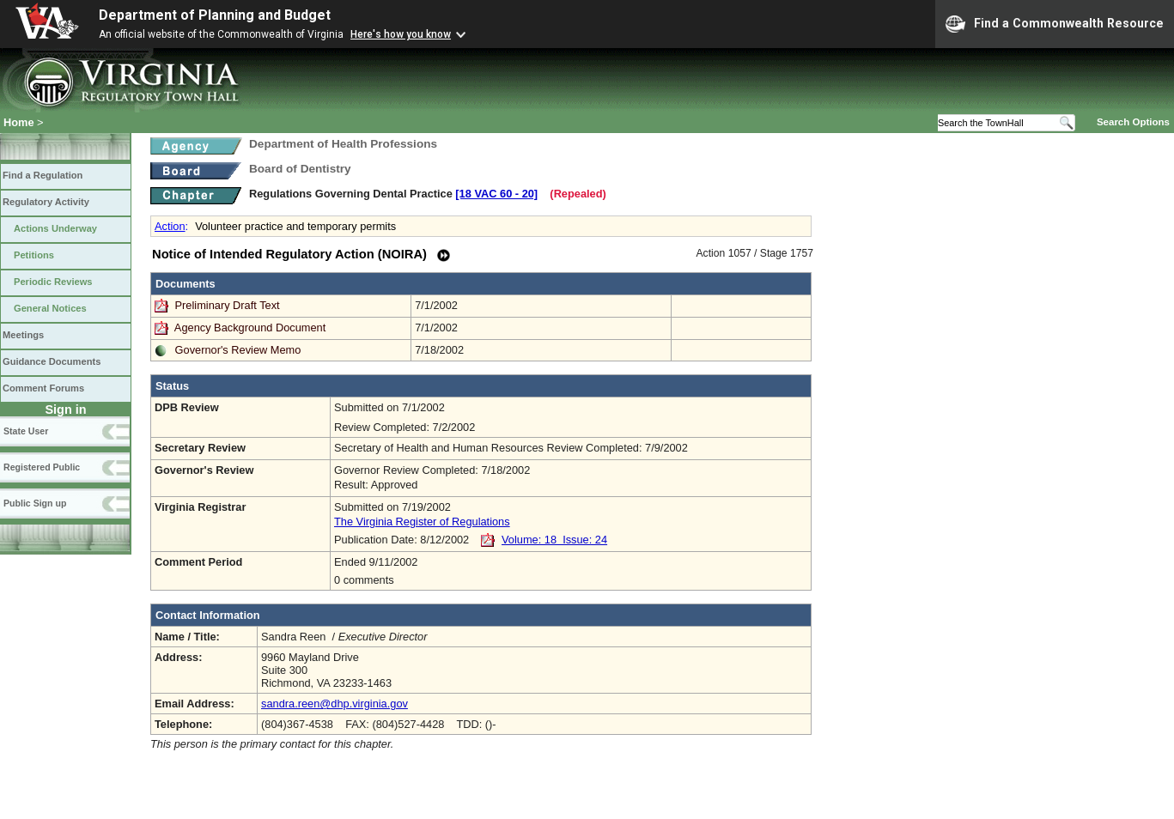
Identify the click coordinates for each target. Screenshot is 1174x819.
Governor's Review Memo (238, 349)
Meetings (23, 335)
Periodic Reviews (53, 281)
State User (25, 431)
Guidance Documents (51, 361)
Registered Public (41, 467)
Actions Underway (55, 228)
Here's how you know (400, 34)
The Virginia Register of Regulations (422, 521)
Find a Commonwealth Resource (1055, 24)
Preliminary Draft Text (229, 305)
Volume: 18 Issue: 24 (554, 539)
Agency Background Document (249, 327)
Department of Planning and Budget (215, 15)
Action (170, 226)
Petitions (34, 255)
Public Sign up (34, 503)
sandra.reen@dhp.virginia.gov (334, 703)
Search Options (1133, 122)
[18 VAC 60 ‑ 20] (496, 193)
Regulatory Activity (46, 202)
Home (18, 122)
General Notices (50, 308)
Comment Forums (43, 388)
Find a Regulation (42, 175)
